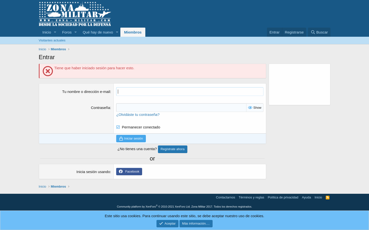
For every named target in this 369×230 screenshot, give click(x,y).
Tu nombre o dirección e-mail (86, 91)
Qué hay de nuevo (98, 32)
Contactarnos (225, 197)
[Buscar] (319, 32)
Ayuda (306, 197)
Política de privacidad (283, 197)
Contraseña (100, 108)
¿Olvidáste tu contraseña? (137, 114)
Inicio (47, 32)
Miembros (133, 32)
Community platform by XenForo (154, 206)
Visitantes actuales (52, 40)
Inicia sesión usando (93, 172)
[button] (54, 32)
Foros (66, 32)
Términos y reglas (251, 197)
